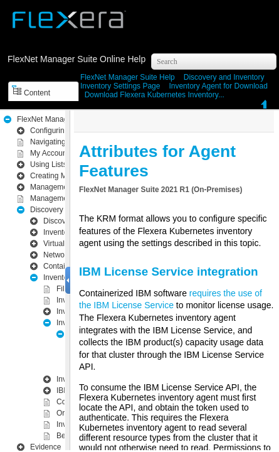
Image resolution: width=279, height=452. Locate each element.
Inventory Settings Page (120, 86)
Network (57, 254)
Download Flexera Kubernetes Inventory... (154, 94)
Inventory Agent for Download (218, 86)
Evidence (45, 447)
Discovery (59, 221)
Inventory (224, 77)
